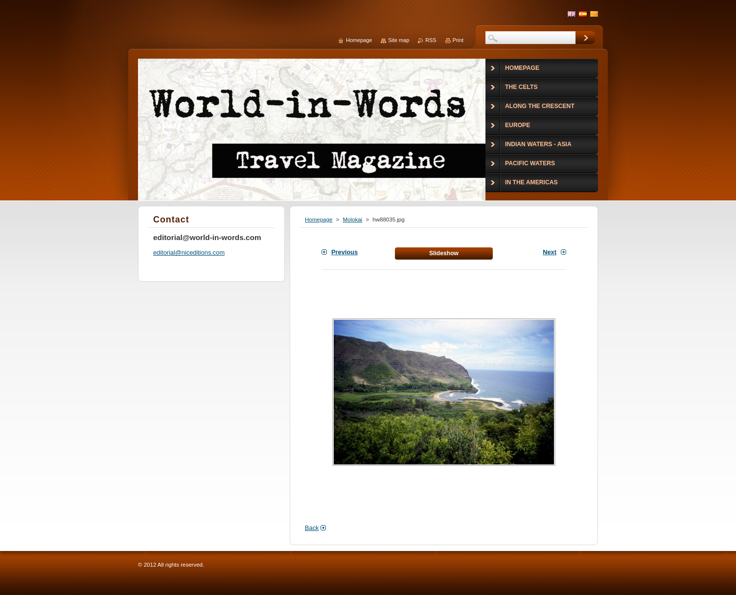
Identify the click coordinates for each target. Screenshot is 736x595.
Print (458, 40)
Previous (344, 252)
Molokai (352, 219)
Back (312, 527)
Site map (398, 40)
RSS (430, 40)
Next (549, 252)
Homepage (318, 219)
